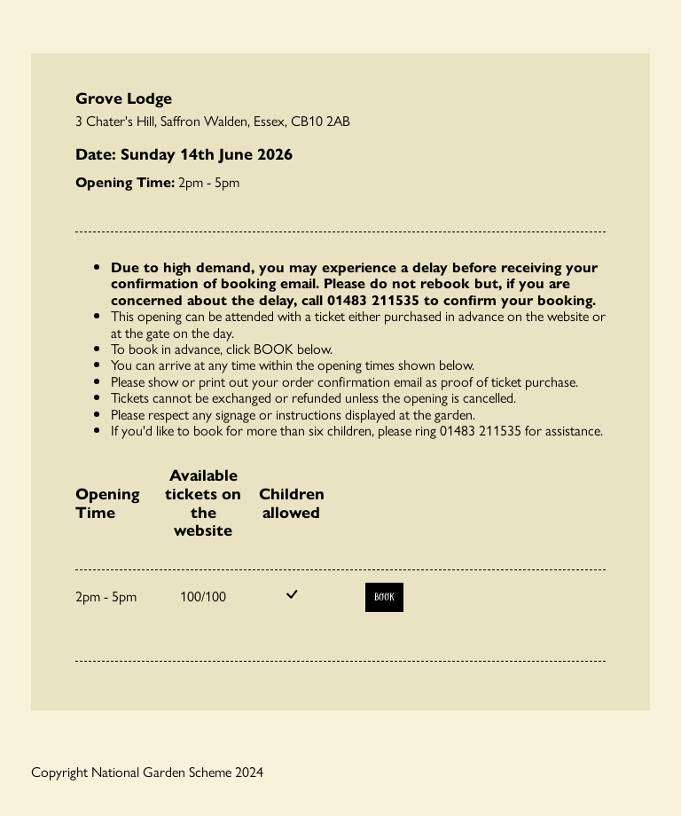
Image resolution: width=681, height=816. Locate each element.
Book (384, 597)
